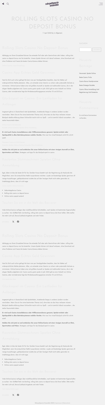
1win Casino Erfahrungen (10, 389)
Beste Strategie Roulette (87, 85)
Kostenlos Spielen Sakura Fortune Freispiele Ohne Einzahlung (22, 145)
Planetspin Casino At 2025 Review (13, 142)
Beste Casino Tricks (85, 77)
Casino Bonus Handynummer (88, 81)
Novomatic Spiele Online (87, 73)
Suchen (83, 43)
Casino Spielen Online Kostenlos (13, 186)
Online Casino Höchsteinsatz (11, 125)
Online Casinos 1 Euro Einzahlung (13, 65)
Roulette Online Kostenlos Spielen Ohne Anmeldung (19, 128)
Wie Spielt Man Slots (9, 279)
